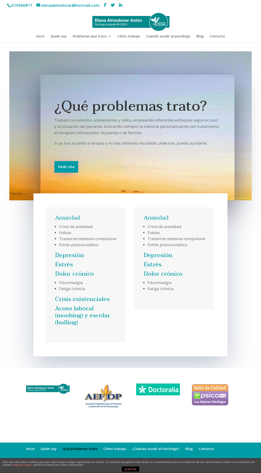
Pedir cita (66, 167)
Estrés (64, 264)
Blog (200, 36)
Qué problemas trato (80, 449)
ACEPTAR (130, 469)
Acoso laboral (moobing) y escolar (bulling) (82, 315)
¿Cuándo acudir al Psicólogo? (155, 449)
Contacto (217, 36)
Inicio (40, 36)
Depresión (69, 255)
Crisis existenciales (82, 299)
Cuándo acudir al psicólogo (168, 36)
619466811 (21, 5)
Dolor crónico (74, 274)
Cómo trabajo (128, 36)
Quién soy (59, 36)
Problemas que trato (90, 36)
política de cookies (21, 465)
